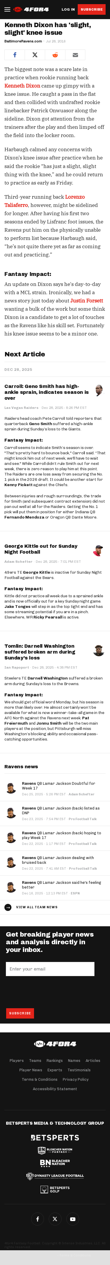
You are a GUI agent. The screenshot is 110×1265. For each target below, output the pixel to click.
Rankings (55, 1060)
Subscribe (92, 9)
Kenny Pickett (18, 484)
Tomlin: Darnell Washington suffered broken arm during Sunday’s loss (39, 652)
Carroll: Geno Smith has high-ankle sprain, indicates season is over (46, 392)
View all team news (37, 907)
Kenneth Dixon (22, 86)
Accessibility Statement (55, 1089)
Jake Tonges (17, 606)
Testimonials (79, 1070)
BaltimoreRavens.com (23, 41)
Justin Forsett (86, 300)
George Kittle (36, 572)
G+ (72, 1219)
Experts (55, 1070)
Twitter (55, 1219)
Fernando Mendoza (24, 517)
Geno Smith (40, 423)
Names (74, 1060)
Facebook (37, 1219)
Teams (35, 1060)
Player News (30, 1070)
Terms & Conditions (39, 1079)
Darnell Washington (48, 678)
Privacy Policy (76, 1079)
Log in (68, 9)
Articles (93, 1060)
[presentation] (50, 992)
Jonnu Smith (49, 723)
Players (17, 1060)
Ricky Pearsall (47, 617)
